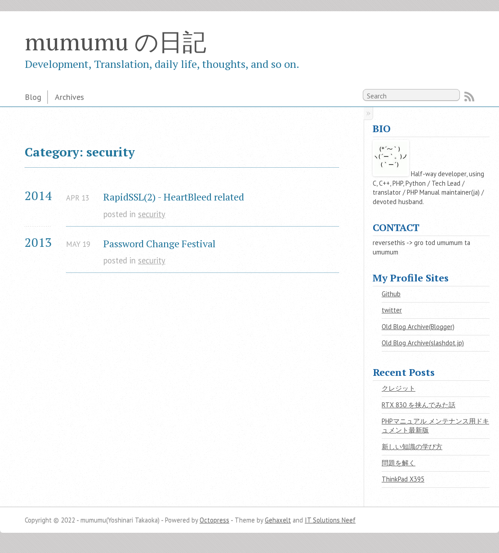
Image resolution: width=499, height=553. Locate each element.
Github (391, 294)
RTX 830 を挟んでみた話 (418, 405)
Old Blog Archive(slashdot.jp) (423, 343)
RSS (469, 97)
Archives (69, 96)
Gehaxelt (278, 520)
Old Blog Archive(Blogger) (418, 326)
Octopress (214, 520)
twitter (392, 310)
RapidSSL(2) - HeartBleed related (173, 196)
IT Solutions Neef (330, 520)
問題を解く (398, 463)
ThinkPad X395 (403, 479)
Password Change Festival (159, 243)
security (151, 214)
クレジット (398, 388)
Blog (33, 96)
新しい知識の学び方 (412, 446)
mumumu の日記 (115, 41)
